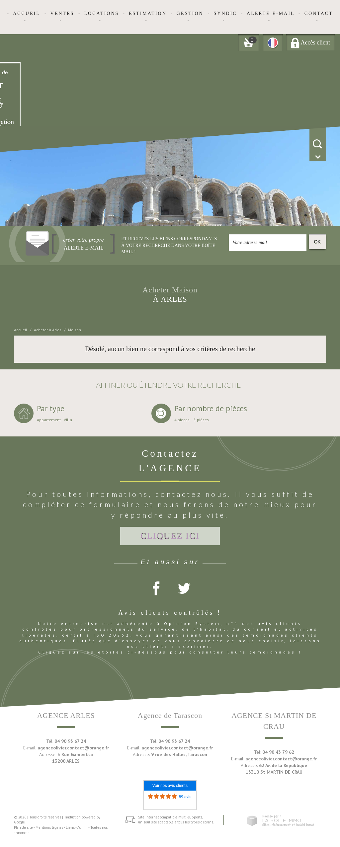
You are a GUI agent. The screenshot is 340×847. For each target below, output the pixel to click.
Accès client (310, 42)
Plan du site (23, 827)
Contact (318, 13)
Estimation (148, 13)
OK (317, 241)
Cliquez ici (170, 536)
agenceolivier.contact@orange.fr (73, 748)
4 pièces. (182, 420)
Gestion (190, 13)
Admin (82, 827)
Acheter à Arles (47, 329)
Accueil (26, 13)
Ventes (62, 13)
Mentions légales (49, 827)
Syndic (225, 13)
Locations (101, 13)
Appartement (49, 420)
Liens (70, 827)
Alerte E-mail (271, 13)
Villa (68, 420)
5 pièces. (202, 420)
